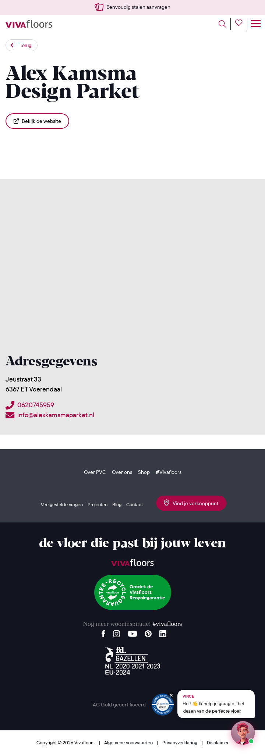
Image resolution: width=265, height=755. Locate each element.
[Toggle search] (225, 24)
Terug (25, 45)
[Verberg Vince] (171, 695)
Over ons (122, 472)
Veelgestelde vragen (62, 504)
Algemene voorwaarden (129, 742)
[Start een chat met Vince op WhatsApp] (243, 733)
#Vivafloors (168, 472)
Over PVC (95, 472)
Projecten (97, 504)
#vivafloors (167, 623)
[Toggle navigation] (255, 24)
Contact (134, 504)
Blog (116, 504)
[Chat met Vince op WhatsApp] (216, 704)
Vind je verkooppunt (191, 503)
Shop (144, 472)
